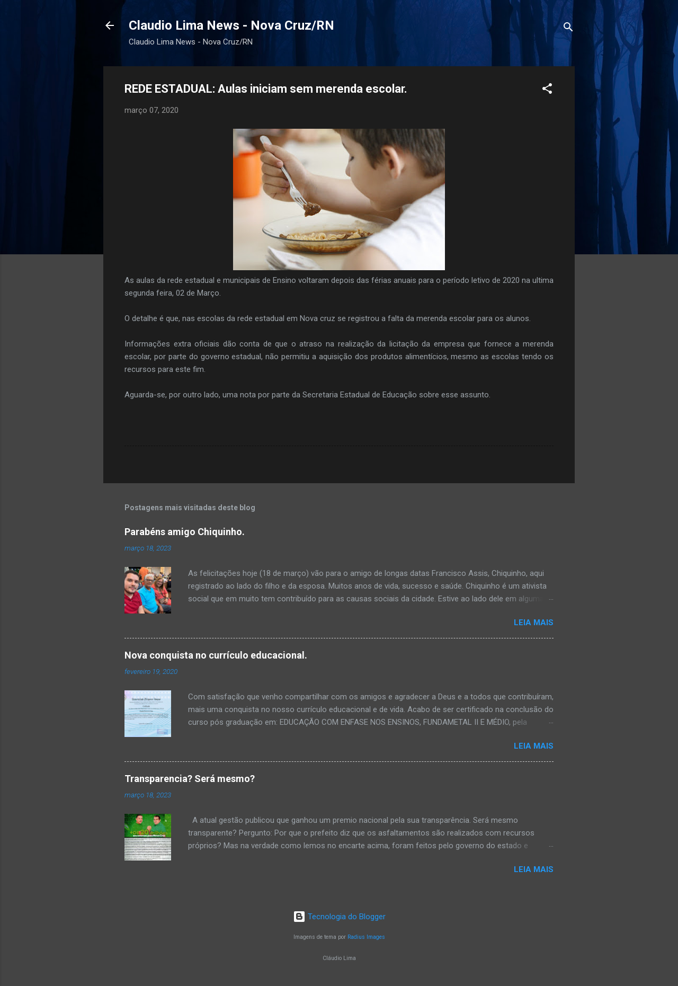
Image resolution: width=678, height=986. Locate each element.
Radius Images (366, 937)
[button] (547, 90)
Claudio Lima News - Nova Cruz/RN (231, 25)
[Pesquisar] (568, 29)
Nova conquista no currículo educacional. (215, 655)
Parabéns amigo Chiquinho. (184, 531)
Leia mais (534, 622)
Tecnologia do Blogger (339, 916)
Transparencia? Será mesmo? (189, 778)
